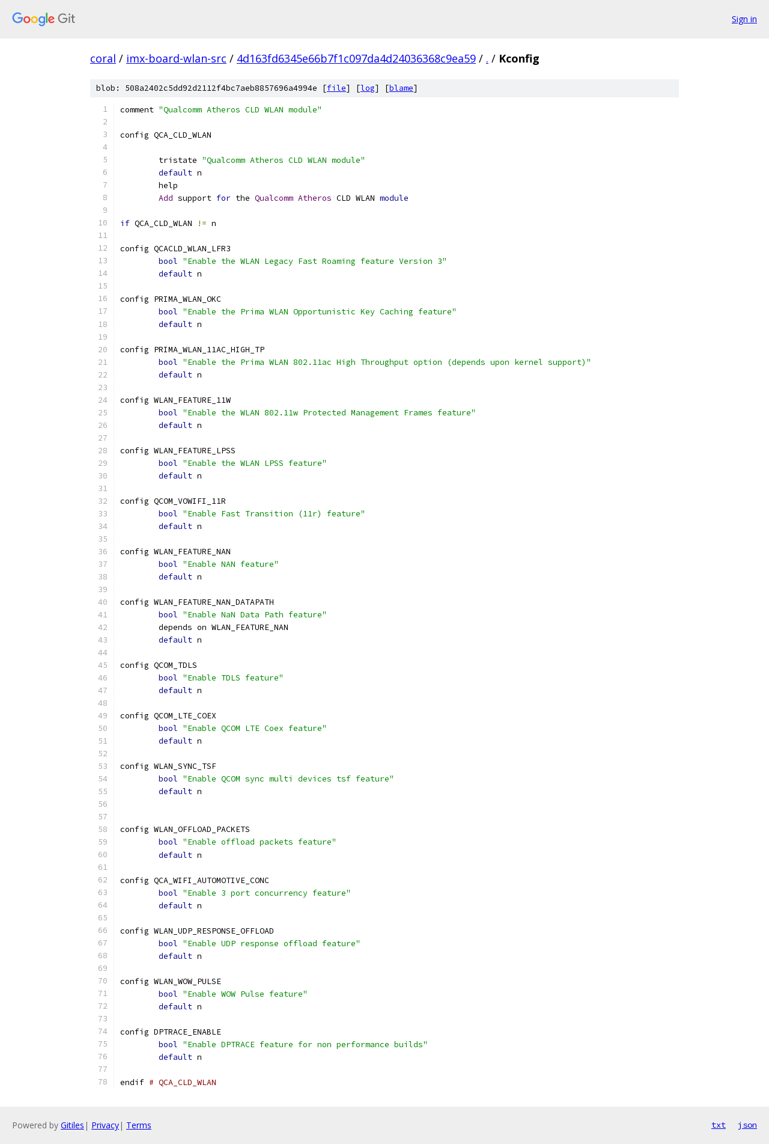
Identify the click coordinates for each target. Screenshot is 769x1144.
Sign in (744, 19)
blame (401, 88)
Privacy (105, 1125)
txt (718, 1124)
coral (103, 58)
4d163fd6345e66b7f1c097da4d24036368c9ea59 (356, 58)
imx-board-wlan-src (176, 58)
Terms (138, 1125)
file (336, 88)
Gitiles (72, 1125)
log (367, 88)
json (747, 1124)
